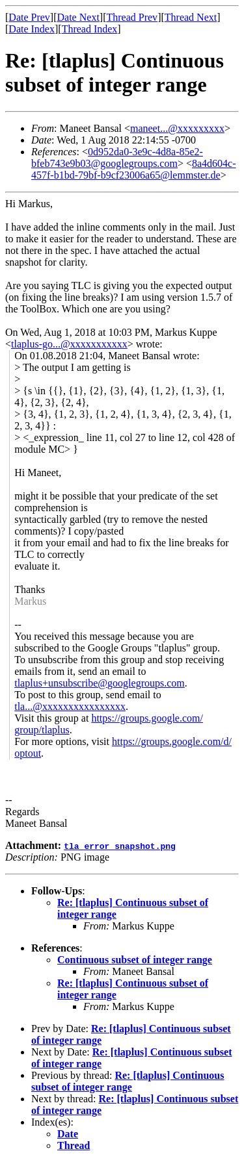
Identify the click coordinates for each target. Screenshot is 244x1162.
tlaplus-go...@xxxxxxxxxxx (69, 343)
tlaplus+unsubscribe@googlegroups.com (99, 682)
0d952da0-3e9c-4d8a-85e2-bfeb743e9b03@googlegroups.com (117, 157)
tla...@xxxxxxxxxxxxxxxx (70, 706)
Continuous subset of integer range (134, 959)
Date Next (78, 17)
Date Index (31, 28)
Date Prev (29, 17)
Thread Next (191, 17)
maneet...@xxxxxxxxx (177, 128)
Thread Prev (131, 17)
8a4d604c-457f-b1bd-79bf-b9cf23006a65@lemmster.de (133, 169)
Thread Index (90, 28)
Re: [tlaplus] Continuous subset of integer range (127, 1081)
